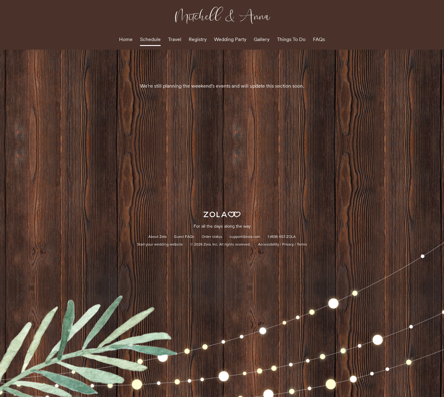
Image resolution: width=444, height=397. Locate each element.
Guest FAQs (184, 237)
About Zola (157, 237)
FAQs (319, 39)
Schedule (150, 39)
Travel (174, 39)
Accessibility (268, 244)
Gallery (261, 39)
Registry (198, 39)
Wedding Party (230, 39)
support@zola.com (245, 237)
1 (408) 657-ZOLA (282, 237)
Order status (212, 237)
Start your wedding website (160, 244)
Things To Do (291, 39)
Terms (302, 244)
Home (126, 39)
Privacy (288, 244)
